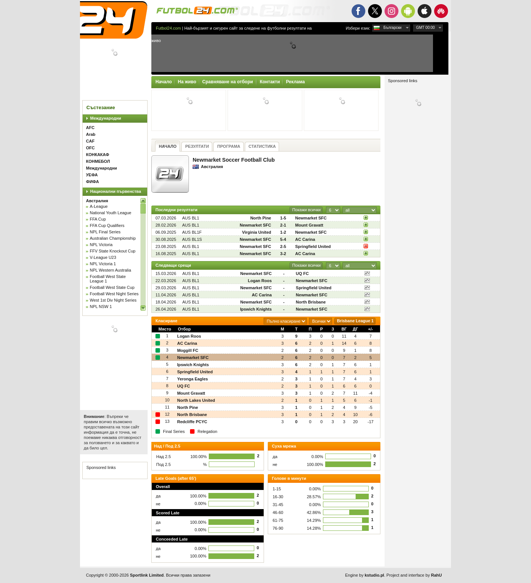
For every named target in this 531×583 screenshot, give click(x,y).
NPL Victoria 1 (103, 263)
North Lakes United (196, 400)
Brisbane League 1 (355, 321)
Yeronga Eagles (192, 379)
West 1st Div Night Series (113, 300)
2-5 (283, 246)
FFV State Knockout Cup (113, 251)
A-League (99, 206)
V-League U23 (103, 257)
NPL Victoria (101, 244)
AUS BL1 (190, 218)
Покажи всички (306, 209)
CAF (90, 141)
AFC (90, 127)
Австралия (97, 200)
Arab (90, 134)
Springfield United (313, 246)
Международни (105, 118)
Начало (163, 81)
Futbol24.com (168, 28)
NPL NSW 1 (101, 306)
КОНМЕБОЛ (98, 161)
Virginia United (256, 232)
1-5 (283, 218)
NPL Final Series (105, 232)
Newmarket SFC (311, 218)
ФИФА (92, 181)
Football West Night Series (114, 294)
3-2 (283, 253)
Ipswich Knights (256, 309)
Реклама (295, 81)
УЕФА (92, 175)
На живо (187, 81)
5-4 (283, 239)
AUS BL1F (192, 232)
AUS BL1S (192, 239)
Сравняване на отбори (227, 81)
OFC (90, 148)
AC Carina (305, 239)
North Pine (260, 218)
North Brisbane (311, 302)
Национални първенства (115, 191)
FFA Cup (98, 219)
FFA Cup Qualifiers (107, 225)
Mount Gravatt (309, 225)
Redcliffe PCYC (192, 421)
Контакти (270, 81)
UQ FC (302, 273)
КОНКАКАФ (97, 154)
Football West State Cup (112, 287)
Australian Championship (113, 238)
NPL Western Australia (110, 270)
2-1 (283, 225)
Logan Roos (260, 280)
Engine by (364, 575)
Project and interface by (414, 575)
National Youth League (110, 212)
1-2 (283, 232)
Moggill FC (187, 350)
